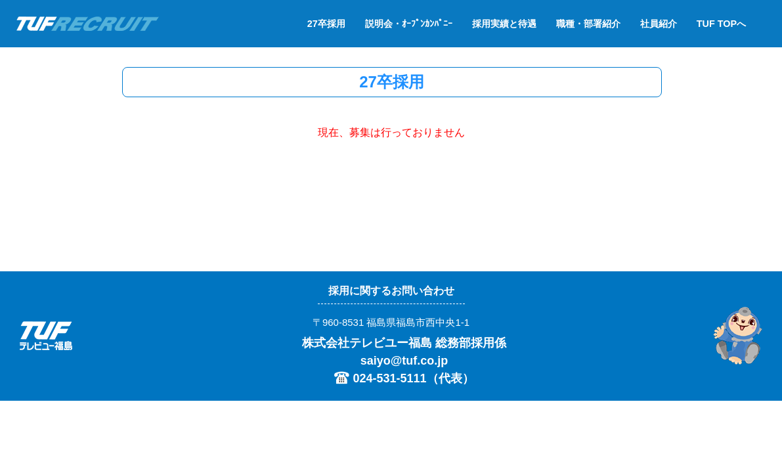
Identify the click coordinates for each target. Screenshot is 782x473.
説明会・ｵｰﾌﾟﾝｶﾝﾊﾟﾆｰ (408, 23)
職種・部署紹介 (588, 23)
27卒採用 (326, 23)
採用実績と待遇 (504, 23)
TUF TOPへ (721, 23)
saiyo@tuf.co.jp (404, 360)
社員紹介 (658, 23)
